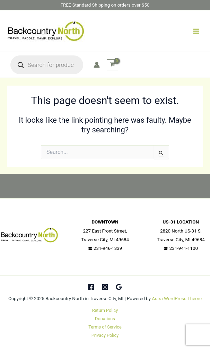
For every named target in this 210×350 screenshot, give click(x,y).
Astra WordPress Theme (177, 298)
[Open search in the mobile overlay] (47, 65)
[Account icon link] (97, 65)
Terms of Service (104, 327)
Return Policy (105, 310)
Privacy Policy (105, 335)
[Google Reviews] (118, 286)
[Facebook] (91, 286)
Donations (105, 318)
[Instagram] (105, 286)
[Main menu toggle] (196, 31)
